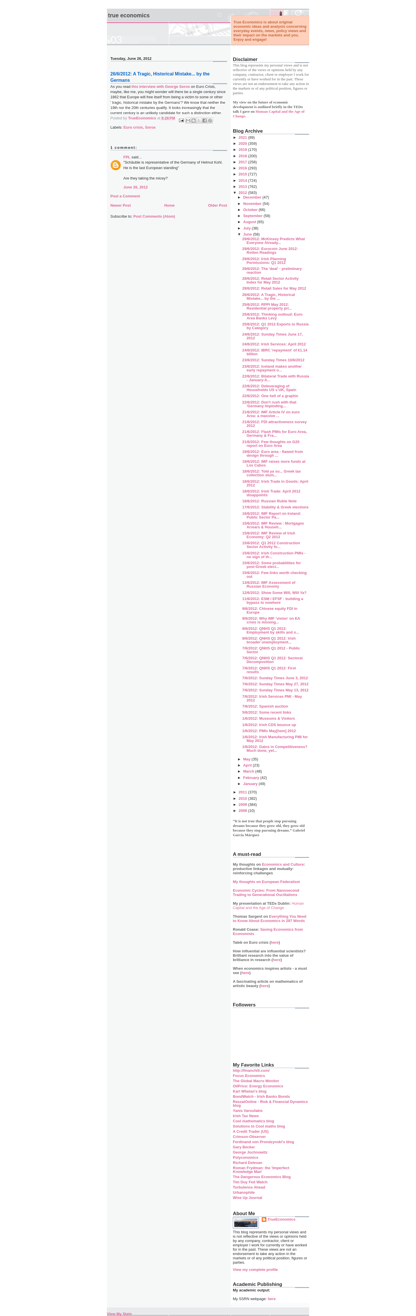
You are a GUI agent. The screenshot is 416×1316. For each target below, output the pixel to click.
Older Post (217, 205)
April (248, 765)
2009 (243, 804)
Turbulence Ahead (249, 1187)
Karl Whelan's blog (250, 1091)
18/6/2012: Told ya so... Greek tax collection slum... (271, 473)
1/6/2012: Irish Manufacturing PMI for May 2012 (275, 739)
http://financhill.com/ (251, 1070)
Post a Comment (125, 196)
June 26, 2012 (135, 187)
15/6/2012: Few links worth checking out (274, 575)
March (249, 771)
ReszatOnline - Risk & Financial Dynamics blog (270, 1104)
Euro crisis (133, 127)
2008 (243, 810)
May (247, 759)
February (251, 777)
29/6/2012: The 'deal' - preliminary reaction (272, 270)
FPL (127, 157)
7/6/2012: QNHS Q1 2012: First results (269, 670)
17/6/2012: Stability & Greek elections (275, 507)
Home (169, 205)
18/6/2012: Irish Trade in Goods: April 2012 (275, 483)
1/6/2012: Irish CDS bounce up (269, 725)
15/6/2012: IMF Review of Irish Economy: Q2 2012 (268, 535)
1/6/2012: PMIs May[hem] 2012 (269, 731)
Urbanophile (244, 1192)
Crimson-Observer (249, 1136)
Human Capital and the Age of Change (268, 905)
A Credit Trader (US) (251, 1131)
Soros (150, 127)
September (253, 216)
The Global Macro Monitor (256, 1081)
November (253, 203)
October (251, 210)
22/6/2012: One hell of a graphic (270, 396)
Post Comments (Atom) (154, 216)
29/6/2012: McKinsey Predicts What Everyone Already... (273, 241)
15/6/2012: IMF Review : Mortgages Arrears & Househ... (273, 525)
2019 (243, 149)
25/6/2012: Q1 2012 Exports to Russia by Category (275, 326)
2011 (243, 792)
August (250, 222)
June (248, 234)
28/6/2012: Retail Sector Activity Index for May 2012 (270, 280)
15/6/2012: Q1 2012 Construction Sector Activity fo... (271, 545)
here (274, 942)
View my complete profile (255, 1269)
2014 (243, 180)
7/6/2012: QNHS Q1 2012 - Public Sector (271, 650)
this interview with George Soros (160, 86)
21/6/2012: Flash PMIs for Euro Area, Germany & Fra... (274, 434)
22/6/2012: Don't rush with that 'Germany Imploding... (269, 404)
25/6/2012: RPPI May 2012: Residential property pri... (267, 306)
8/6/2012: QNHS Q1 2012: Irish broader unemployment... (269, 640)
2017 (243, 162)
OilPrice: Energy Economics (258, 1086)
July (247, 228)
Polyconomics (245, 1157)
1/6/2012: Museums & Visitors (268, 718)
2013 (243, 186)
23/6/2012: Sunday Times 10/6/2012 (273, 360)
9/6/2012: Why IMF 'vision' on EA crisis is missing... (271, 620)
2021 (243, 137)
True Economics (129, 15)
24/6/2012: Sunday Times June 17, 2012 (272, 336)
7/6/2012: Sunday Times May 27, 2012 (275, 684)
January (251, 784)
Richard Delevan (247, 1162)
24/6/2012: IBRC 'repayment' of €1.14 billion (274, 352)
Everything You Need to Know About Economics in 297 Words (270, 918)
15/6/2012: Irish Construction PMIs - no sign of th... (274, 555)
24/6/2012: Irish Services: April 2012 (274, 344)
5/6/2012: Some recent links (266, 712)
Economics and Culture (283, 864)
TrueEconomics (282, 1219)
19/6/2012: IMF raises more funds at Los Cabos (273, 463)
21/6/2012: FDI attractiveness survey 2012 (274, 424)
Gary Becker (244, 1147)
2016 (243, 168)
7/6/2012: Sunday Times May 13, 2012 (275, 690)
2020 (243, 143)
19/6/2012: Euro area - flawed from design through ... (272, 453)
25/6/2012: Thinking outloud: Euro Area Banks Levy (272, 316)
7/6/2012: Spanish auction (265, 706)
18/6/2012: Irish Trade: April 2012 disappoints (271, 493)
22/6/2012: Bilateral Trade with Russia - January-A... (275, 378)
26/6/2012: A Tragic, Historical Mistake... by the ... (268, 297)
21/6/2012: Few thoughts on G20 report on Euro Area (270, 444)
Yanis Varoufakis (248, 1110)
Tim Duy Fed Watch (250, 1182)
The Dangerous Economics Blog (262, 1177)
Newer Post (120, 205)
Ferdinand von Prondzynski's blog (263, 1142)
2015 (243, 174)
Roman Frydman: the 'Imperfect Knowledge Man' (261, 1170)
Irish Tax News (246, 1116)
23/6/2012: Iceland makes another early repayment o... (272, 368)
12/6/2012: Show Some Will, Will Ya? (274, 593)
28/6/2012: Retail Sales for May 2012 (274, 288)
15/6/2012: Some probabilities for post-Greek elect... (271, 565)
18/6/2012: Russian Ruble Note (269, 501)
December (252, 197)
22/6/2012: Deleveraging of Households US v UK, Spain (269, 388)
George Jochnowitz (250, 1152)
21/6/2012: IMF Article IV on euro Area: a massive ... (271, 414)
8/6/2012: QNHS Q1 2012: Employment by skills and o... (270, 630)
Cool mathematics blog (253, 1121)
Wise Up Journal (247, 1197)
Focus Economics (249, 1075)
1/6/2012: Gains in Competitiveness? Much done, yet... (274, 749)
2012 (243, 192)
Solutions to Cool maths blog (259, 1126)
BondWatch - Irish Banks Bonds (261, 1096)
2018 (243, 156)
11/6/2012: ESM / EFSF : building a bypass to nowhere (272, 601)
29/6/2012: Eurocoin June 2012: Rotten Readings (270, 251)
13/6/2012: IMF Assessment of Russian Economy (268, 584)
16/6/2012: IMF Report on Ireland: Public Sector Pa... (271, 515)
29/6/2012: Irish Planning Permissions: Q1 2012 (264, 261)
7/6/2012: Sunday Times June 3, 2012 (275, 678)
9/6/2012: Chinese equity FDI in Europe (269, 610)
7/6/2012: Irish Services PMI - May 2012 (272, 698)
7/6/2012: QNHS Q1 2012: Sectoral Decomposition (272, 660)
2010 (243, 798)
